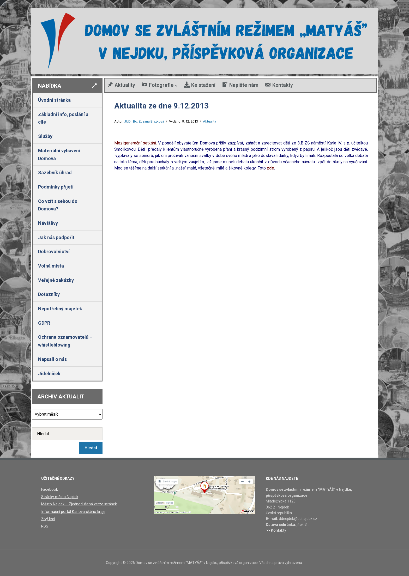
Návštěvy (48, 223)
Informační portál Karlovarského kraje (72, 511)
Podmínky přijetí (56, 187)
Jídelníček (49, 373)
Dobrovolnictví (54, 251)
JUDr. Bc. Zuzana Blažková (144, 121)
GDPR (44, 323)
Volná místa (51, 266)
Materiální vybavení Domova (59, 154)
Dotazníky (49, 294)
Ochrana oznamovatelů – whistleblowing (65, 341)
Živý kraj (48, 518)
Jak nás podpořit (56, 237)
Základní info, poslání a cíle (63, 118)
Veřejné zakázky (56, 280)
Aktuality (209, 121)
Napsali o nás (52, 359)
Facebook (49, 489)
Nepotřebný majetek (60, 308)
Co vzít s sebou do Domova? (57, 205)
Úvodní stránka (54, 100)
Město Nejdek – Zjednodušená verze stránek (78, 504)
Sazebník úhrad (55, 172)
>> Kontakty (275, 530)
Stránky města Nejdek (59, 497)
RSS (44, 525)
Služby (45, 136)
